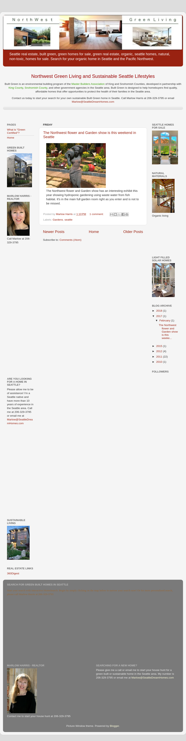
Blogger (114, 725)
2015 (159, 346)
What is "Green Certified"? (16, 131)
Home (94, 232)
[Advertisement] (19, 310)
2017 (159, 316)
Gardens (58, 219)
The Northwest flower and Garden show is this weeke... (168, 332)
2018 (159, 310)
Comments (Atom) (71, 239)
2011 (159, 356)
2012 (159, 351)
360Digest (13, 573)
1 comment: (97, 214)
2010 (159, 361)
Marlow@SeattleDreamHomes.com (93, 101)
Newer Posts (53, 232)
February (165, 320)
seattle (69, 219)
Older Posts (133, 232)
